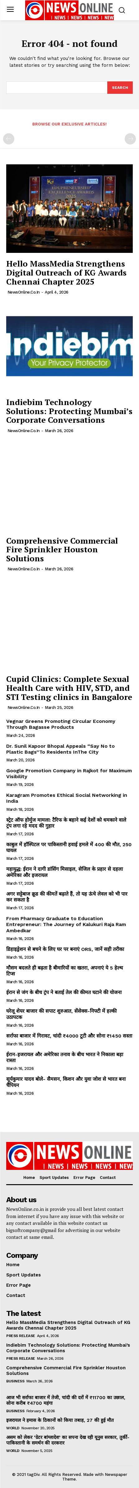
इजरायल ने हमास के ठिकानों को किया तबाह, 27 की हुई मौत (60, 1420)
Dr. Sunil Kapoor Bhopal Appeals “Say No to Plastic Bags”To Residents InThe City (60, 749)
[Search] (120, 87)
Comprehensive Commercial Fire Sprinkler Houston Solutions (62, 549)
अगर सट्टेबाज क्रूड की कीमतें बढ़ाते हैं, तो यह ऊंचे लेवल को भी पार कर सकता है (66, 897)
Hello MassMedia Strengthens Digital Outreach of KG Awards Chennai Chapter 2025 (66, 272)
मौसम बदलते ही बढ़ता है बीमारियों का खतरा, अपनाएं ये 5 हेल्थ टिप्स (64, 971)
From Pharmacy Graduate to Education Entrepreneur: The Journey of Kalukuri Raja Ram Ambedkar (66, 924)
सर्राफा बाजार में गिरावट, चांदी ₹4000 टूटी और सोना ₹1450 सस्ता (69, 1036)
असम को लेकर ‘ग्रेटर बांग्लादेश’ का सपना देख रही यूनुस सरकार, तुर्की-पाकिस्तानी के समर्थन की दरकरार (67, 1440)
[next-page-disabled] (130, 138)
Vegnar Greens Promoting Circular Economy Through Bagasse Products (60, 724)
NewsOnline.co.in (23, 292)
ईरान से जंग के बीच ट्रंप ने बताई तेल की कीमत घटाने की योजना (64, 992)
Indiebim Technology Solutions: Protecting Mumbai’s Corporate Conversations (69, 411)
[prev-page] (8, 138)
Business (15, 1381)
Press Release (20, 1336)
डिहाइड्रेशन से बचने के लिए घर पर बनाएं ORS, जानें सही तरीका (65, 949)
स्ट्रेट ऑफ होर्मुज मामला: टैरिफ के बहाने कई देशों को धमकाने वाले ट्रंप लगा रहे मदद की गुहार (66, 823)
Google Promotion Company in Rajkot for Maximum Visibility (69, 773)
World (13, 1428)
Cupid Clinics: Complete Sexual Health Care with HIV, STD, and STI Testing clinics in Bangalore (69, 687)
